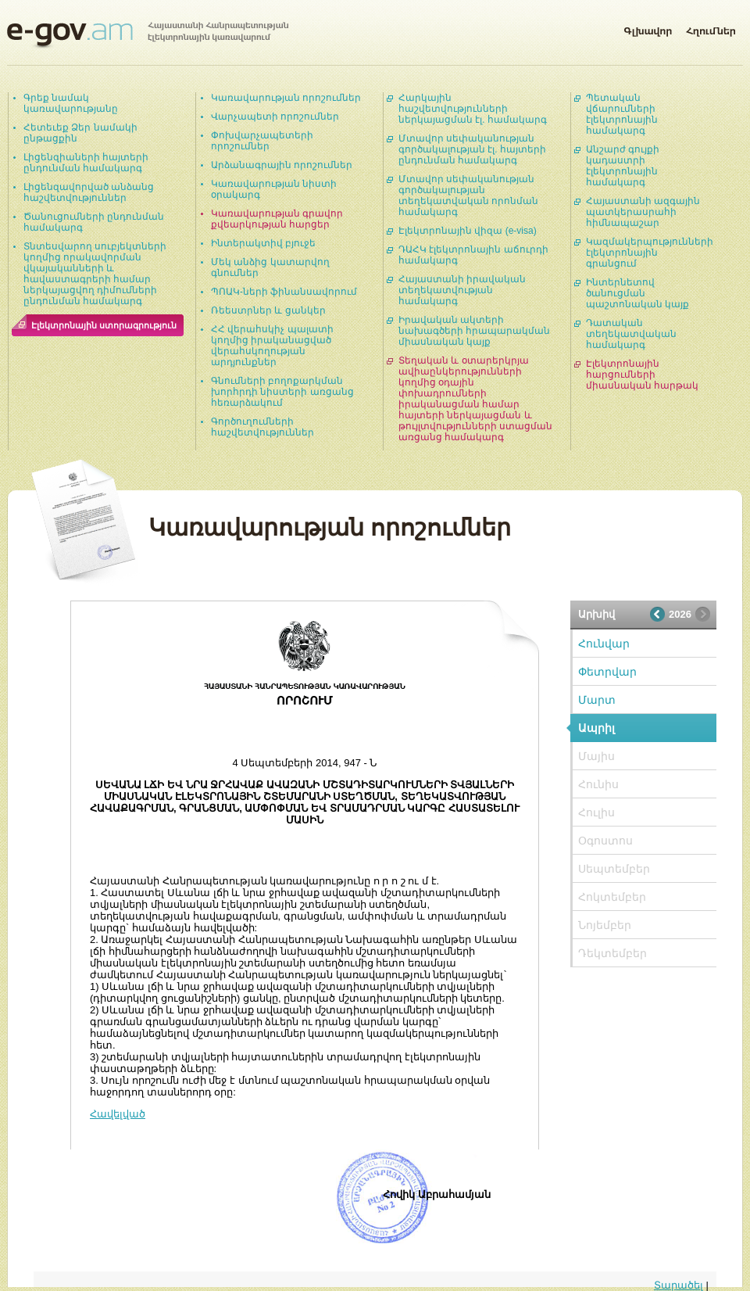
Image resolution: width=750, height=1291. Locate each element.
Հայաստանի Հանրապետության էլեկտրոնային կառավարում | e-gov (147, 35)
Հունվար (604, 643)
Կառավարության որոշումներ (286, 97)
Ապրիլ (596, 728)
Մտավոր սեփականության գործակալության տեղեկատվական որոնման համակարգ (468, 195)
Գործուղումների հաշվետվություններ (262, 427)
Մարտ (597, 700)
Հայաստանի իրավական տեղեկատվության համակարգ (462, 290)
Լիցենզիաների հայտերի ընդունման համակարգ (85, 163)
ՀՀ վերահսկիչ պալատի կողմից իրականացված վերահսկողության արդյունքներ (272, 346)
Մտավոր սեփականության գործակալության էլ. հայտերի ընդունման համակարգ (472, 149)
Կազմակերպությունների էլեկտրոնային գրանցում (649, 252)
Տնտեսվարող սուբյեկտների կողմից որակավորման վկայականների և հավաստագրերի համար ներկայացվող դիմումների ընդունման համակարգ (94, 274)
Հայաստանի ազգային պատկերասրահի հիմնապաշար (643, 211)
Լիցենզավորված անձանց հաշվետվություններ (88, 192)
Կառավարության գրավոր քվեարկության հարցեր (277, 219)
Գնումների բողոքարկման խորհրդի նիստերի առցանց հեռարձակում (282, 391)
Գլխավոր (647, 28)
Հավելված (117, 1114)
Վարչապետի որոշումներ (275, 116)
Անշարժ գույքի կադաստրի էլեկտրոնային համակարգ (622, 166)
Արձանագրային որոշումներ (281, 165)
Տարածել (678, 1285)
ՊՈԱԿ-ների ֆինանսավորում (284, 291)
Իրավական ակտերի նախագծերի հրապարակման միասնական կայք (474, 330)
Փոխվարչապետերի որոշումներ (262, 141)
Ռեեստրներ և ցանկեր (268, 310)
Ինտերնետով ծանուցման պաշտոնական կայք (637, 293)
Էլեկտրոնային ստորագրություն (104, 325)
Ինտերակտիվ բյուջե (263, 243)
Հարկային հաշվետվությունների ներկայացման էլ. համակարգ (472, 108)
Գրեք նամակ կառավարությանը (70, 103)
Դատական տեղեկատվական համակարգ (631, 333)
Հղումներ (711, 28)
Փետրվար (607, 671)
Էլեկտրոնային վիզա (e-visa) (467, 230)
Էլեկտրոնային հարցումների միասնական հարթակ (642, 374)
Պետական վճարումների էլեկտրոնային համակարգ (622, 114)
